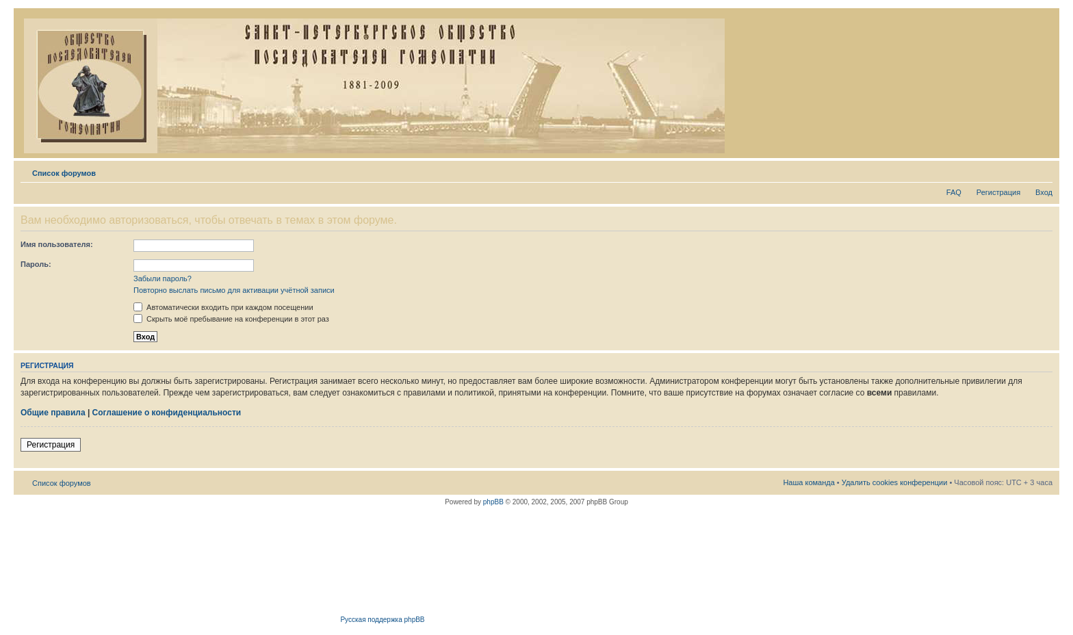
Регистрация (998, 192)
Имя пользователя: (57, 244)
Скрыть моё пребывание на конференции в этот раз (231, 319)
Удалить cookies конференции (895, 482)
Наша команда (808, 482)
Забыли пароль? (162, 278)
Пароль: (36, 264)
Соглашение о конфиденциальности (167, 412)
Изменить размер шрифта (1042, 170)
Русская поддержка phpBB (382, 619)
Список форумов (64, 173)
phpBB (493, 502)
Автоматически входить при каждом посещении (223, 307)
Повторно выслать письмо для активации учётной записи (234, 290)
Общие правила (53, 412)
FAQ (953, 192)
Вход (1043, 192)
